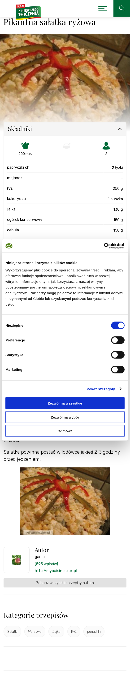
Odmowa (64, 431)
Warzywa (35, 632)
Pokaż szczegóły (101, 389)
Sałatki (12, 632)
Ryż (74, 632)
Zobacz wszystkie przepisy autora (65, 583)
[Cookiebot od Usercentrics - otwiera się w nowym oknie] (104, 246)
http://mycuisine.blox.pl (56, 570)
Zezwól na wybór (65, 417)
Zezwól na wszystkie (65, 403)
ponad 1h (94, 632)
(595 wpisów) (46, 564)
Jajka (56, 632)
